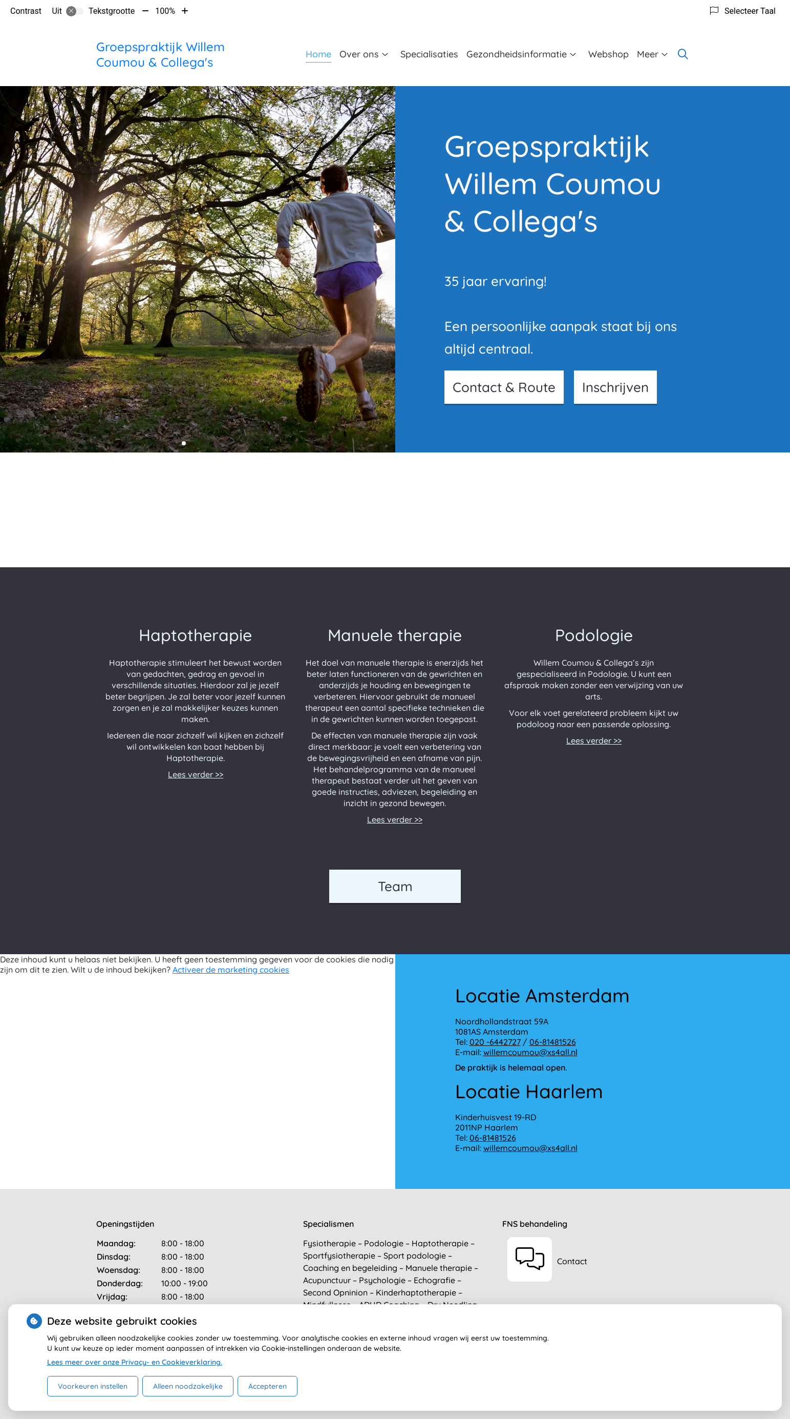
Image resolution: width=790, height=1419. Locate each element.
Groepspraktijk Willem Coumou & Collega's (160, 54)
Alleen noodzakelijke (188, 1386)
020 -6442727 (495, 1042)
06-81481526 (552, 1042)
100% (165, 11)
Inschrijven (615, 387)
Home (318, 54)
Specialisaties (429, 54)
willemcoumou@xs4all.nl (530, 1052)
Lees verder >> (195, 774)
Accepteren (267, 1386)
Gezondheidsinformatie (516, 54)
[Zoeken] (683, 54)
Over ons (359, 54)
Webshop (608, 54)
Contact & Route (504, 387)
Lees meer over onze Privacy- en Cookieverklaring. (134, 1362)
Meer (647, 54)
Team (395, 886)
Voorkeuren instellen (92, 1386)
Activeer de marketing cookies (231, 969)
